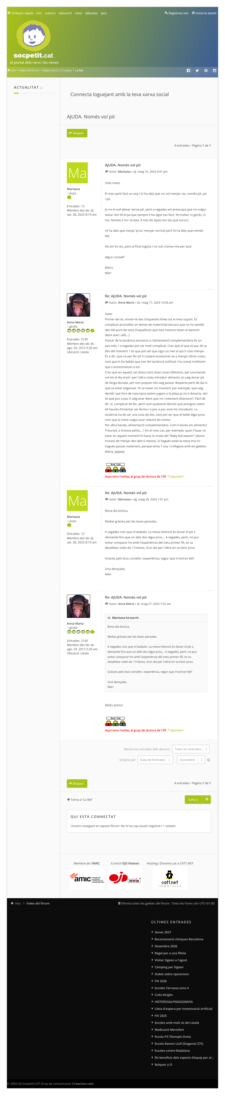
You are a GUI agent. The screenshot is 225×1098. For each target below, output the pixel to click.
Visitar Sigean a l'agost (171, 959)
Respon (78, 133)
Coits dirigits (164, 995)
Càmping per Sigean (169, 966)
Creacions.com (83, 1086)
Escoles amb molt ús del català (177, 1024)
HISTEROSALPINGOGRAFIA (174, 1002)
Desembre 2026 (166, 945)
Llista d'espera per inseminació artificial (183, 1010)
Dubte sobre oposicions (172, 974)
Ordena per (146, 759)
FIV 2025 (161, 1017)
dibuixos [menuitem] (93, 13)
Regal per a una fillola (170, 952)
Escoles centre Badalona (172, 1053)
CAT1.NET (186, 862)
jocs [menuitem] (105, 13)
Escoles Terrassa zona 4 (172, 988)
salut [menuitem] (80, 13)
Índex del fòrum (38, 902)
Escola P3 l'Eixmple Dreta (173, 1038)
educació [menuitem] (67, 13)
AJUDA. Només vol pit (91, 117)
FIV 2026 (161, 981)
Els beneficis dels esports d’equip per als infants (185, 1060)
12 (83, 205)
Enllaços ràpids (24, 13)
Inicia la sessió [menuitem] (206, 13)
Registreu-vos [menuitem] (178, 13)
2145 (84, 339)
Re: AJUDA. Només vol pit (126, 295)
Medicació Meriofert (169, 1031)
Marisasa (73, 188)
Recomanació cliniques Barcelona (179, 938)
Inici (18, 902)
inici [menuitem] (41, 13)
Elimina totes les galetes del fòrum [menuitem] (145, 902)
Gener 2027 (163, 931)
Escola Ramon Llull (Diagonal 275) (179, 1045)
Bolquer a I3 (163, 1067)
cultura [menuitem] (52, 13)
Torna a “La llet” (82, 798)
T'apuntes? (176, 476)
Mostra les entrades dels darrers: (167, 748)
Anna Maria (75, 322)
